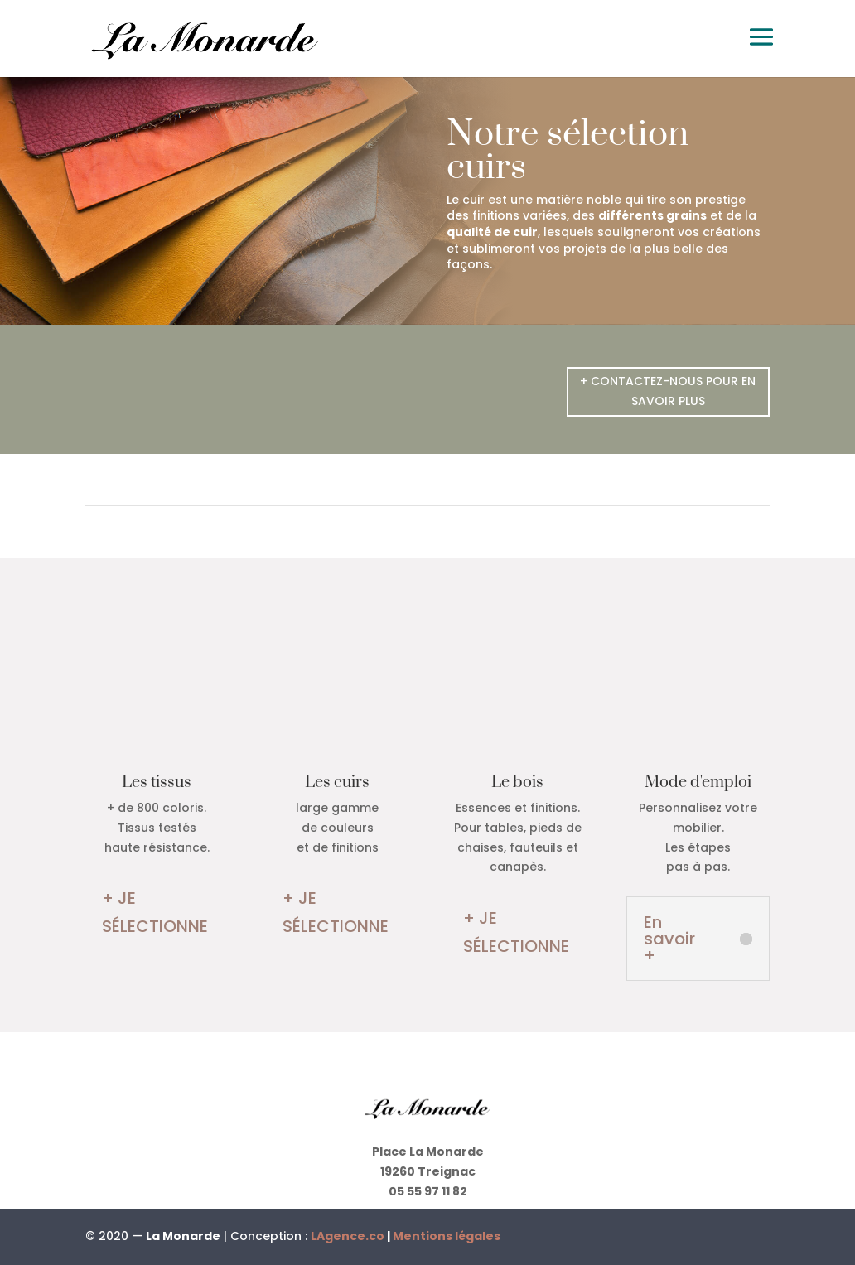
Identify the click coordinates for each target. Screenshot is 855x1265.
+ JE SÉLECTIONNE (155, 912)
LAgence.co (349, 1236)
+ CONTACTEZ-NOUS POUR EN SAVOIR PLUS (668, 391)
